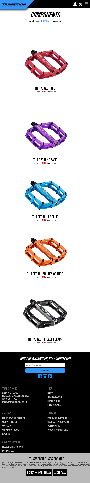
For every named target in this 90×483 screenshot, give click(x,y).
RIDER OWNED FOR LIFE (13, 417)
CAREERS (7, 425)
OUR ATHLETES (10, 421)
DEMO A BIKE (53, 400)
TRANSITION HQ (9, 389)
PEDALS (46, 21)
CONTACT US (53, 425)
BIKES (50, 393)
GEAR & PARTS (54, 397)
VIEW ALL (29, 21)
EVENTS (6, 433)
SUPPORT (51, 413)
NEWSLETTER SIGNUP (13, 446)
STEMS (37, 21)
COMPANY (6, 413)
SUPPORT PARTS (57, 21)
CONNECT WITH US (11, 442)
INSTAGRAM (8, 450)
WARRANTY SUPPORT (58, 421)
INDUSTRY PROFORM (57, 429)
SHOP (49, 389)
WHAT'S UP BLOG (10, 429)
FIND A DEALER (54, 404)
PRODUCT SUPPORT (57, 417)
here (15, 468)
